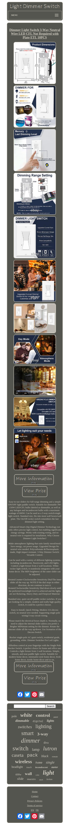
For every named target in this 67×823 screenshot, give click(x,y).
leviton (49, 779)
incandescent (41, 767)
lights (50, 721)
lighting (43, 726)
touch (29, 767)
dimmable (22, 721)
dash (41, 780)
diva (46, 742)
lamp (35, 749)
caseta (18, 755)
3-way (42, 734)
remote (55, 756)
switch (21, 748)
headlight (17, 767)
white (26, 715)
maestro (31, 779)
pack (32, 755)
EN (32, 810)
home (39, 762)
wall (28, 773)
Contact (34, 796)
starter (54, 767)
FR (37, 810)
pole (14, 716)
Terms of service (34, 805)
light (48, 772)
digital (38, 721)
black (44, 756)
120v (37, 775)
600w (18, 774)
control (43, 715)
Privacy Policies (34, 800)
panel (56, 717)
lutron (50, 748)
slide (20, 779)
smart (27, 733)
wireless (23, 761)
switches (25, 727)
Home (35, 791)
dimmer (30, 740)
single (50, 762)
